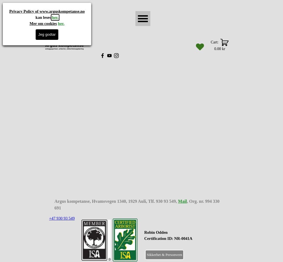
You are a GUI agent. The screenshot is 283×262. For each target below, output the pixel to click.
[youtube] (109, 55)
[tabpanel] (182, 238)
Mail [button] (182, 201)
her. (55, 17)
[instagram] (116, 55)
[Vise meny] (142, 18)
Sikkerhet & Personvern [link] (164, 255)
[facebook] (102, 55)
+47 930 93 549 (62, 218)
